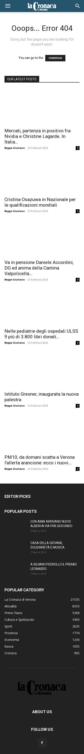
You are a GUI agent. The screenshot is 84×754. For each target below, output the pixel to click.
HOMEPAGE (55, 58)
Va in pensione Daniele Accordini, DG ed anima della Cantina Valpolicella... (39, 268)
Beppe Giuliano (14, 148)
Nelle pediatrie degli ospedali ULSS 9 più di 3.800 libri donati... (41, 333)
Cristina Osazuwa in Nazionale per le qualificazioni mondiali (40, 202)
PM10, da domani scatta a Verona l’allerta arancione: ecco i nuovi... (39, 460)
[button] (7, 6)
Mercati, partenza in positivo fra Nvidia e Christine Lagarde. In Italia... (37, 136)
